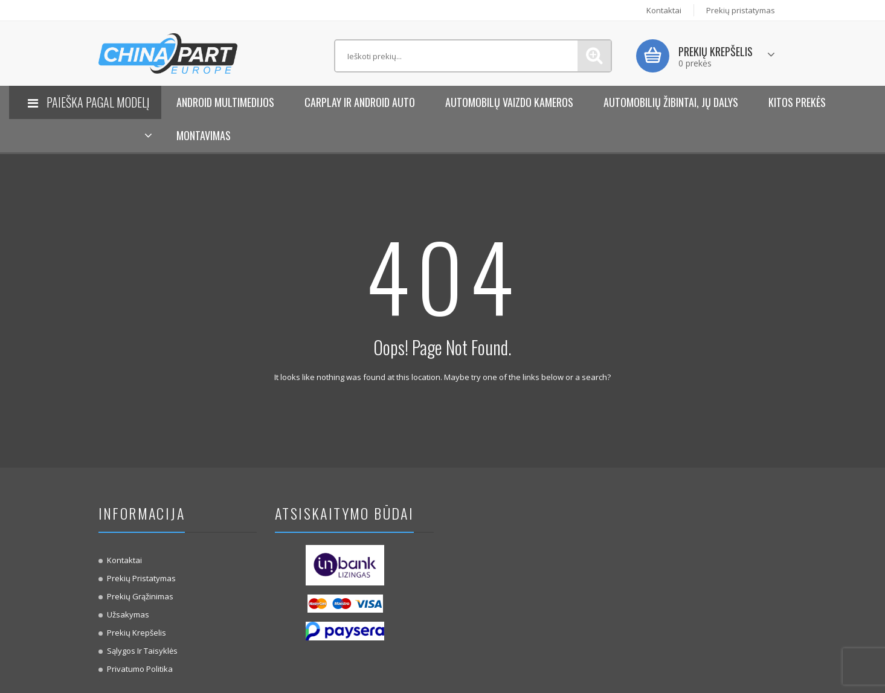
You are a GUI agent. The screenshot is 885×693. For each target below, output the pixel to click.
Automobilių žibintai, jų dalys (670, 102)
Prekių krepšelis (136, 632)
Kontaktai (663, 10)
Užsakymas (128, 614)
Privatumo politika (140, 668)
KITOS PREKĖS (797, 102)
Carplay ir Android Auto (359, 102)
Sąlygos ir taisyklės (142, 650)
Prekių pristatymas (740, 10)
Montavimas (203, 135)
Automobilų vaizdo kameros (509, 102)
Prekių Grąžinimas (140, 596)
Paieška (594, 55)
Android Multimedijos (225, 102)
